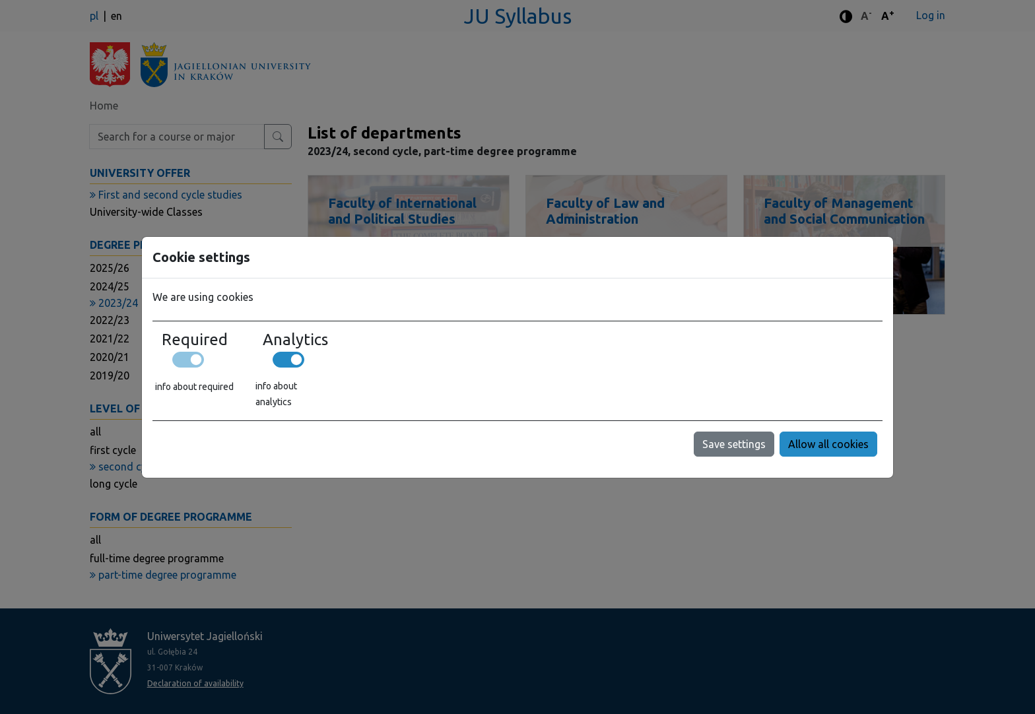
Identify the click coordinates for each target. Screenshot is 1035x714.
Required (195, 340)
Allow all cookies (828, 444)
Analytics (295, 340)
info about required (194, 386)
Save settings (734, 444)
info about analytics (276, 394)
